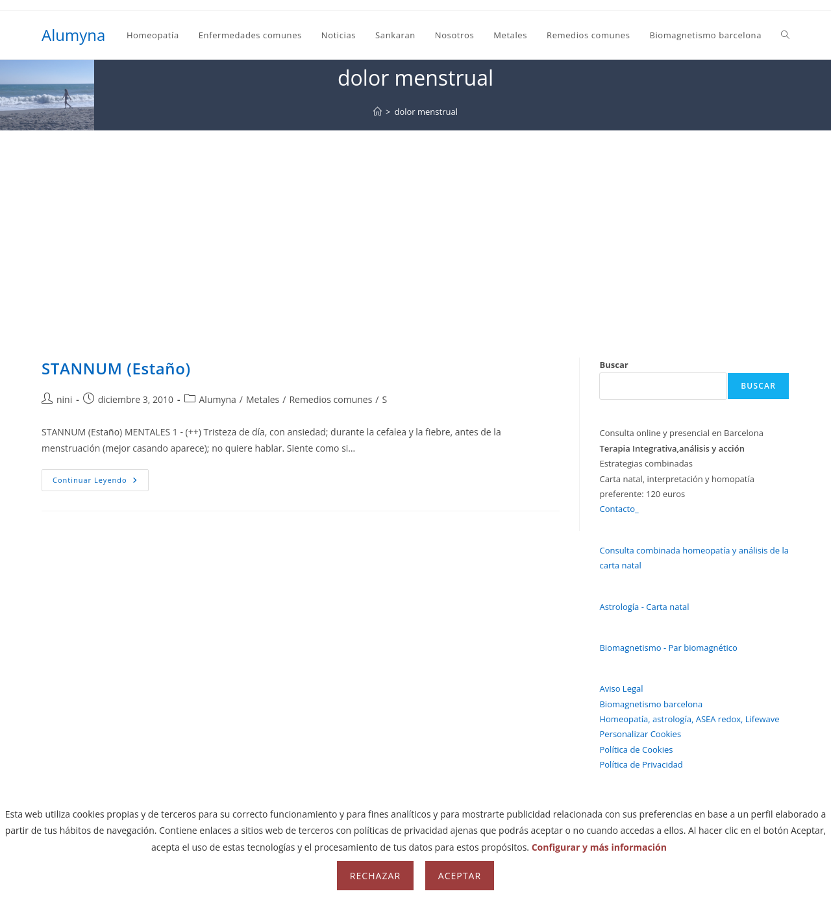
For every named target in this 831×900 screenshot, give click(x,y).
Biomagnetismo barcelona (650, 704)
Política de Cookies (636, 749)
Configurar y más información (599, 847)
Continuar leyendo (101, 482)
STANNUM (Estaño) (116, 368)
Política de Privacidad (640, 764)
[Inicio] (377, 111)
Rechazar (375, 876)
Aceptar (459, 876)
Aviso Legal (621, 688)
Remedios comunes (330, 399)
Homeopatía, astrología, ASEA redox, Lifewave (689, 719)
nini (64, 399)
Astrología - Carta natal (644, 607)
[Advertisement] (415, 228)
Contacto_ (618, 509)
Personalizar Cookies (640, 734)
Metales (262, 399)
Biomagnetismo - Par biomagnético (668, 647)
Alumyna (73, 34)
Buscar (613, 365)
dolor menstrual (426, 111)
